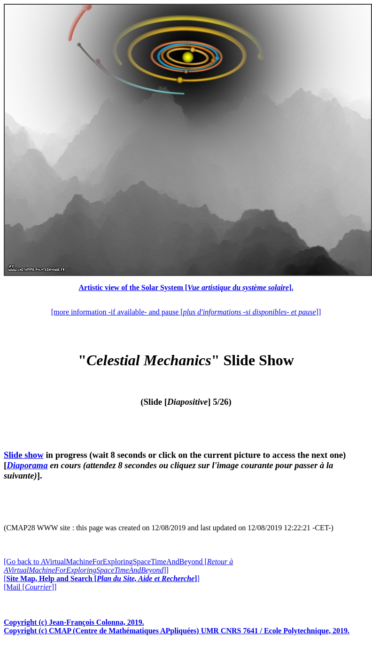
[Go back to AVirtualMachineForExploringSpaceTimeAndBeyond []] (118, 566)
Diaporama (27, 465)
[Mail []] (30, 587)
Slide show (24, 455)
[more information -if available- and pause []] (186, 312)
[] (102, 578)
